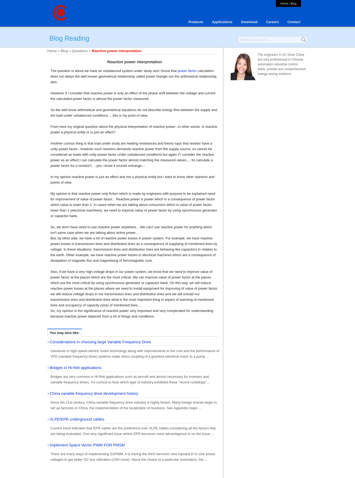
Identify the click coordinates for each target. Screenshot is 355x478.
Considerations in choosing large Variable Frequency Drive (100, 342)
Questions (80, 51)
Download (249, 22)
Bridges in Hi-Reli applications (76, 368)
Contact (294, 22)
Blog (294, 3)
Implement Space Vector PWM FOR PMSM (87, 445)
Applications (222, 22)
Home (284, 3)
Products (195, 22)
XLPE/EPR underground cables (77, 419)
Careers (272, 22)
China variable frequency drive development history (94, 393)
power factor (187, 71)
